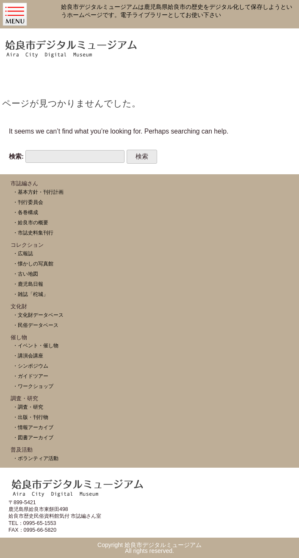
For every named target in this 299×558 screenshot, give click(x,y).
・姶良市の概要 (30, 222)
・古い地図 (25, 273)
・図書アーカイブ (33, 437)
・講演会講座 (28, 355)
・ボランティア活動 (35, 458)
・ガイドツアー (30, 376)
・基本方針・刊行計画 (38, 192)
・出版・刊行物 (30, 417)
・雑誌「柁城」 (30, 294)
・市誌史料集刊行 (33, 232)
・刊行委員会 (28, 202)
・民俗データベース (35, 325)
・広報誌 (23, 253)
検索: (16, 156)
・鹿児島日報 (28, 284)
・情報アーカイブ (33, 427)
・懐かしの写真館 (33, 263)
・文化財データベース (38, 315)
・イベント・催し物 (35, 345)
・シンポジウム (30, 365)
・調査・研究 (28, 407)
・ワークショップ (33, 386)
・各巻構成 (25, 212)
